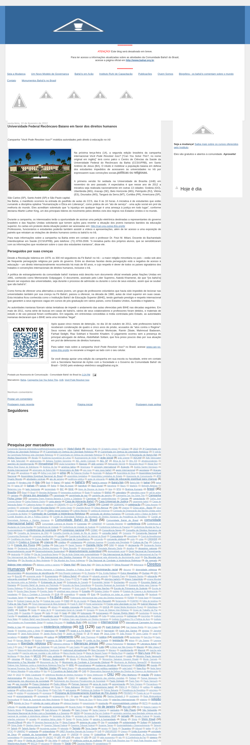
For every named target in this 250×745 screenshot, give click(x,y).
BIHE (71, 489)
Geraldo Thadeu (91, 607)
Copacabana (116, 536)
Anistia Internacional (18, 470)
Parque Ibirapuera (149, 678)
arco (13, 473)
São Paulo (130, 710)
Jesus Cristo (109, 634)
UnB (61, 380)
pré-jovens (71, 690)
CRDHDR (152, 539)
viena (19, 741)
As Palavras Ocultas (80, 473)
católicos (50, 505)
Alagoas (83, 463)
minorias (16, 659)
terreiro (104, 728)
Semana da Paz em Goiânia (97, 713)
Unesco (124, 731)
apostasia (144, 470)
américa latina (68, 467)
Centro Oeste (66, 508)
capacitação (139, 498)
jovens (24, 637)
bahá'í (68, 482)
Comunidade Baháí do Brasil (122, 520)
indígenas (132, 616)
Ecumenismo (51, 576)
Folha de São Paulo (18, 604)
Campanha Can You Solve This (42, 380)
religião (156, 699)
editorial (84, 576)
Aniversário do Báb (69, 470)
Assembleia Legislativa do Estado (106, 476)
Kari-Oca (148, 637)
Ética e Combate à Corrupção (36, 594)
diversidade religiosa (146, 569)
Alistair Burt (152, 464)
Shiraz (124, 719)
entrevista (53, 588)
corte (132, 539)
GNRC (11, 610)
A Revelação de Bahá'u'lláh (143, 454)
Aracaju (157, 470)
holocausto (86, 613)
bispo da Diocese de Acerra (91, 489)
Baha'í (57, 482)
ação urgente (123, 458)
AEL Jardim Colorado (86, 461)
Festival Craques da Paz (28, 601)
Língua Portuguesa (114, 644)
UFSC (10, 731)
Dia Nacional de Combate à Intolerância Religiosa (115, 560)
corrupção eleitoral (116, 539)
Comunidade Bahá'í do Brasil (76, 520)
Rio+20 (126, 706)
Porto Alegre (42, 690)
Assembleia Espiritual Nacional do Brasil (42, 476)
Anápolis (125, 467)
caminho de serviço (102, 495)
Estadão (86, 591)
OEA (10, 675)
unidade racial (59, 734)
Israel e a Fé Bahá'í (81, 630)
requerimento (89, 703)
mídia (129, 656)
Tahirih (14, 728)
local (30, 647)
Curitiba (45, 545)
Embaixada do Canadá (77, 582)
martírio (130, 653)
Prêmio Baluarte (111, 690)
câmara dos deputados (36, 495)
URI (86, 737)
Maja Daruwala (98, 650)
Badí (48, 483)
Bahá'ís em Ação (84, 73)
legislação (118, 640)
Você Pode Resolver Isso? (146, 741)
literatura (131, 643)
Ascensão (97, 473)
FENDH (130, 598)
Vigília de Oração (35, 740)
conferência (133, 523)
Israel (62, 630)
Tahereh (157, 725)
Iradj (98, 627)
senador (33, 719)
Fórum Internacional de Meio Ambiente (49, 604)
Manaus (112, 650)
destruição (16, 554)
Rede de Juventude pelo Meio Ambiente (41, 700)
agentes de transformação (21, 463)
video (10, 740)
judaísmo (38, 637)
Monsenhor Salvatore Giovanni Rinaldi (120, 659)
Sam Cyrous (81, 710)
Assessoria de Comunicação (139, 476)
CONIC (94, 530)
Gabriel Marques (149, 604)
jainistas (145, 631)
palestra (83, 678)
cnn (42, 511)
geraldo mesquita (70, 607)
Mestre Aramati (115, 656)
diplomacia (138, 565)
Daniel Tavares (75, 545)
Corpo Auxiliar (42, 539)
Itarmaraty (109, 630)
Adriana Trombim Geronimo (58, 461)
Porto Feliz (57, 690)
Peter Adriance (72, 687)
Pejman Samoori (79, 684)
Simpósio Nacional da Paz (47, 722)
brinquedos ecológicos (71, 493)
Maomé (141, 650)
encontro (133, 582)
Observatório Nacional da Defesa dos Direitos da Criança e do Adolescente (124, 671)
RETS (145, 703)
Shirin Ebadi (148, 719)
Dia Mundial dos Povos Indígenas (69, 560)
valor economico (107, 737)
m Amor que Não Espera (121, 647)
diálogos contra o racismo (48, 565)
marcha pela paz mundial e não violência (40, 653)
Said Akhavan (51, 710)
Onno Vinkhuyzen (95, 675)
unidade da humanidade (34, 734)
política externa (26, 690)
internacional (109, 622)
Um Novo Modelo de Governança (50, 73)
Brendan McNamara (48, 493)
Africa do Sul (119, 461)
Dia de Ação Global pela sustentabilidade (80, 554)
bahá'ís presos (99, 482)
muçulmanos (84, 665)
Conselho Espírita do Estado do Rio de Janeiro (75, 533)
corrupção (98, 539)
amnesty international (105, 467)
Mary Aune (144, 653)
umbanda (33, 731)
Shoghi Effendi (15, 722)
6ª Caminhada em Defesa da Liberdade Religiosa (79, 455)
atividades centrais (35, 479)
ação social (106, 457)
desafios (130, 548)
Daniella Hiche (94, 545)
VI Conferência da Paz (135, 737)
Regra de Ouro (86, 700)
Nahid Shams (68, 668)
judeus (50, 637)
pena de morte (100, 684)
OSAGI (71, 678)
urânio (77, 737)
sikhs (29, 722)
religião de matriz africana (46, 703)
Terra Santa (91, 728)
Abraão (34, 458)
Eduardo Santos (136, 576)
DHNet (27, 554)
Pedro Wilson (60, 684)
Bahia (23, 380)
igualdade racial (51, 616)
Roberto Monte (14, 710)
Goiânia (23, 610)
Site (102, 722)
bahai (147, 482)
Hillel (73, 613)
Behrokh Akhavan (149, 486)
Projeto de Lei (143, 693)
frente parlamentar (94, 604)
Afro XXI (133, 461)
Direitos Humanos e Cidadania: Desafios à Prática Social (63, 570)
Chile (115, 507)
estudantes (13, 594)
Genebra (32, 607)
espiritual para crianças (67, 591)
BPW (118, 489)
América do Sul (50, 467)
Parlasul (132, 678)
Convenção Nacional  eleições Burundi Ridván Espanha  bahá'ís (35, 449)
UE (156, 728)
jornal (155, 634)
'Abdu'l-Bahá (74, 448)
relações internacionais (123, 699)
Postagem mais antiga (148, 404)
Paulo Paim (134, 681)
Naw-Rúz (141, 668)
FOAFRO (134, 601)
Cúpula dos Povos (24, 545)
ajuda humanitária (67, 464)
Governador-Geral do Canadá (69, 610)
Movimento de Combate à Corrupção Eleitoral (86, 662)
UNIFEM (75, 734)
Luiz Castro (74, 647)
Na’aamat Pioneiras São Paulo (22, 668)
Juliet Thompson (88, 637)
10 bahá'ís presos (109, 449)
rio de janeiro (106, 706)
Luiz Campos (59, 647)
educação (152, 576)
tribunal (138, 728)
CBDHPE (61, 505)
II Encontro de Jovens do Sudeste (80, 616)
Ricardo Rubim (75, 707)
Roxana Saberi (32, 710)
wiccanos (45, 743)
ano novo (87, 470)
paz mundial (22, 684)
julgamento (65, 636)
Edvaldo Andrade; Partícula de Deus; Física (51, 579)
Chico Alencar (101, 507)
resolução (103, 703)
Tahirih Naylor (29, 728)
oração (145, 674)
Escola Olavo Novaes (27, 591)
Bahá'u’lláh (135, 483)
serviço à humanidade (104, 719)
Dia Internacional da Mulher (117, 554)
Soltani (143, 722)
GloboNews (152, 607)
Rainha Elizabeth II (116, 696)
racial (86, 696)
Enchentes (119, 582)
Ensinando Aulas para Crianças (143, 585)
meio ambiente (54, 656)
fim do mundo (80, 601)
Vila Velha (52, 741)
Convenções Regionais (18, 536)
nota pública (34, 671)
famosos (42, 598)
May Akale (25, 656)
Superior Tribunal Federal (55, 725)
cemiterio (12, 508)
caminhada (58, 495)
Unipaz (86, 734)
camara (14, 495)
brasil (150, 489)
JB (88, 634)
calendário (121, 492)
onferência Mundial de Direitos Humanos (64, 675)
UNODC (49, 737)
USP (94, 737)
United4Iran (100, 734)
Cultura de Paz (140, 542)
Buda (87, 493)
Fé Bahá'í (56, 597)
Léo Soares (144, 640)
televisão (65, 728)
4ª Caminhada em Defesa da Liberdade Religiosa (68, 451)
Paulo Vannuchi (151, 681)
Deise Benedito (70, 548)
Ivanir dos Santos (128, 630)
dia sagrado (151, 560)
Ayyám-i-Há (25, 482)
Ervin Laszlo (80, 588)
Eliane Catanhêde (134, 579)
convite (61, 536)
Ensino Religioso (15, 588)
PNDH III (123, 687)
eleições (96, 579)
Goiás (34, 610)
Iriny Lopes (152, 627)
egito (85, 579)
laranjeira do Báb (54, 640)
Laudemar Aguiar (74, 640)
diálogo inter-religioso (20, 564)
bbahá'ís (134, 486)
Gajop (10, 607)
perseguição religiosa (39, 687)
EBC (156, 573)
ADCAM (137, 457)
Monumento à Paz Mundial (22, 662)
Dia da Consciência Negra (46, 554)
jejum (96, 633)
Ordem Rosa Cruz (35, 678)
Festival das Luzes (51, 601)
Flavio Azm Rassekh (100, 601)
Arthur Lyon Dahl (48, 473)
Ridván (89, 707)
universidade (117, 734)
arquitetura (24, 473)
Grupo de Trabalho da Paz (145, 610)
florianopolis (120, 601)
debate (121, 545)
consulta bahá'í (110, 533)
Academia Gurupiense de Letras (56, 458)
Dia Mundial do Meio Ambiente (36, 560)
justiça (103, 637)
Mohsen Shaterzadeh (54, 659)
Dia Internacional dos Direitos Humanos (61, 557)
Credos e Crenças (29, 542)
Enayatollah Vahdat (101, 582)
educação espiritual (17, 579)
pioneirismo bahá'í (104, 687)
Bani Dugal (97, 485)
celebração (134, 504)
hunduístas (144, 613)
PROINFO (128, 693)
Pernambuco (152, 684)
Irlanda (11, 631)
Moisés (73, 659)
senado (125, 716)
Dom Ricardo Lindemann (70, 573)
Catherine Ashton (34, 505)
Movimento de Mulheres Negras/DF (130, 662)
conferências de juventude (41, 530)
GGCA (106, 607)
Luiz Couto (89, 647)
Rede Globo (69, 700)
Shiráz (134, 719)
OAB (84, 671)
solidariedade (129, 722)
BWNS (108, 492)
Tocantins (126, 728)
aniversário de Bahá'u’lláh (44, 470)
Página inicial (85, 404)
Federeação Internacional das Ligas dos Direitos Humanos (97, 598)
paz (9, 684)
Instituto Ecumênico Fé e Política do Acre (131, 619)
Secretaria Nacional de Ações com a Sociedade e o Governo (38, 713)
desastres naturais (147, 548)
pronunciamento (24, 696)
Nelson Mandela (18, 671)
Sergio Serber (82, 719)
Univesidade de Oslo (32, 737)
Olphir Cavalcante (33, 675)
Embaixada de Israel (51, 582)
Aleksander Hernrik (116, 464)
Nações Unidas (48, 668)
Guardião (26, 613)
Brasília (12, 492)
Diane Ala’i (85, 564)
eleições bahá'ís (112, 579)
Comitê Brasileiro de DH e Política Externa (28, 517)
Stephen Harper (33, 725)
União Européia (139, 731)
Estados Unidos (102, 591)
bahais (31, 485)
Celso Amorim (151, 505)
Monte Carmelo (150, 659)
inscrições (145, 616)
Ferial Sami (143, 598)
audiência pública (76, 479)
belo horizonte (32, 489)
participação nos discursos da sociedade (28, 681)
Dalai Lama (59, 545)
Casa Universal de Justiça (113, 501)
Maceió (140, 647)
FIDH (67, 601)
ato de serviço (57, 479)
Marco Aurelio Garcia (72, 653)
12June (125, 448)
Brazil (33, 493)
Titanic (115, 728)
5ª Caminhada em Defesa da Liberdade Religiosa (123, 451)
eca (9, 576)
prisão (10, 693)
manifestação (127, 650)
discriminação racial (106, 569)
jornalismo (12, 637)
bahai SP (18, 486)
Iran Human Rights (135, 627)
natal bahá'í (127, 668)
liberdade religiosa (33, 643)
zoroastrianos (102, 743)
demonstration (87, 548)
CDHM (91, 504)
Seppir (69, 719)
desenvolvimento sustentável (85, 551)
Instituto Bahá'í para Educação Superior (40, 619)
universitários (14, 737)
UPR (68, 737)
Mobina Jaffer (31, 659)
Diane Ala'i (70, 564)
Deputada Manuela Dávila (110, 548)
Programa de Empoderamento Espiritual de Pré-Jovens (86, 693)
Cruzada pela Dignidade (118, 542)
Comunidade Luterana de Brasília (57, 524)
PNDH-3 (135, 687)
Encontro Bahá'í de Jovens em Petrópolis (40, 585)
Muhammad (126, 665)
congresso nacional (73, 530)
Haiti (56, 613)
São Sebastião (149, 710)
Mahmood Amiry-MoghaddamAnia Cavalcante (38, 650)
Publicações (145, 73)
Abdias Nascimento (17, 457)
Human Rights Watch (124, 613)
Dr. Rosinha (90, 573)
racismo (97, 696)
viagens (153, 737)
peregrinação (118, 684)
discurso (127, 570)
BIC (62, 489)
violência (65, 741)
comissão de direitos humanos (105, 513)
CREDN (11, 542)
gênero (54, 607)
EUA (57, 594)
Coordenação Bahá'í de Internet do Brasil (87, 536)
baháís (42, 485)
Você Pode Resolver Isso (77, 380)
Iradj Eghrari (113, 627)
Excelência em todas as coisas (115, 594)
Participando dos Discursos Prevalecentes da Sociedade (79, 681)
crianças (48, 542)
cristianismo (76, 542)
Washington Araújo (17, 743)
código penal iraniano (58, 510)
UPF (59, 737)
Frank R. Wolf (76, 604)
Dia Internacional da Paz (146, 554)
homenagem (102, 613)
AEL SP (104, 461)
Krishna (38, 640)
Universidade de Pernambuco (143, 734)
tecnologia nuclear (48, 728)
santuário (115, 710)
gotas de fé (46, 610)
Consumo (127, 533)
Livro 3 (11, 647)
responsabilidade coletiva (125, 703)
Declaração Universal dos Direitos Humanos (38, 548)
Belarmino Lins (14, 489)
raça (76, 696)
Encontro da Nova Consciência (76, 585)
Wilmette (57, 743)
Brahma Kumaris (133, 489)
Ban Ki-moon (67, 485)
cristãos (62, 542)
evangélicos (69, 594)
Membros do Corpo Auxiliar (79, 656)
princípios (153, 690)
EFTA (76, 579)
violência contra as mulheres (87, 740)
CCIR (80, 504)
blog (110, 489)
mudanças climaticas (106, 665)
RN (138, 707)
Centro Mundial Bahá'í (44, 507)
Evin (93, 594)
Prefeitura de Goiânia (90, 690)
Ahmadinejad (45, 463)
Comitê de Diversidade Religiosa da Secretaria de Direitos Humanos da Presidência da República (100, 517)
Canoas (124, 498)
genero (43, 607)
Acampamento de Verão (86, 458)
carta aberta (55, 501)
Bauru (123, 486)
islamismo (49, 630)
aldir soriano (97, 463)
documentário (14, 573)
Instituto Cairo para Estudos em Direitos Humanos (85, 619)
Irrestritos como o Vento (29, 631)
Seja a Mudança (16, 73)
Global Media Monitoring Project (128, 607)
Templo (76, 728)
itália (98, 631)
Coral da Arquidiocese (151, 536)
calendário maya (137, 493)
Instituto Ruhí (73, 622)
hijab (64, 613)
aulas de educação (96, 479)
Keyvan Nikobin (23, 640)
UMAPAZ (21, 731)
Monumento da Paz (49, 662)
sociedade (113, 722)
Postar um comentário (20, 398)
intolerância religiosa (58, 627)
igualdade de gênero (28, 616)
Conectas (82, 523)
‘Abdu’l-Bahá (91, 449)
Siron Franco (68, 722)
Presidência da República (134, 690)
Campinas (91, 498)
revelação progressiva (53, 707)
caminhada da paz (78, 495)
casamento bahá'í (141, 502)
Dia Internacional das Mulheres (22, 557)
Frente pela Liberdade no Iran (121, 604)
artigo (63, 472)
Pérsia (57, 687)
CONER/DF (96, 524)
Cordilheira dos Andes (21, 539)
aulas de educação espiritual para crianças (133, 478)
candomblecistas (108, 499)
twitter (148, 728)
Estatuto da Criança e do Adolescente (140, 591)
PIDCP (88, 687)
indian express (116, 616)
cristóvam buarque (95, 542)
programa (46, 693)
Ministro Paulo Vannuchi (148, 656)
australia (11, 483)
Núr (45, 671)
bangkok (82, 485)
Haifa (48, 613)
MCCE (37, 656)
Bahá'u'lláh (118, 482)
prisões (20, 693)
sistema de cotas (88, 722)
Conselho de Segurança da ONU (33, 533)
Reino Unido (102, 700)
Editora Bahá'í (69, 576)
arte (35, 473)
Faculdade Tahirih (16, 598)
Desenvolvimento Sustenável (50, 551)
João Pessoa (126, 634)
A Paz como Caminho (116, 455)
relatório (143, 700)
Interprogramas (33, 627)
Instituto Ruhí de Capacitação (116, 73)
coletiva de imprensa (100, 511)
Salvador (66, 710)
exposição (139, 594)
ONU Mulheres (129, 674)
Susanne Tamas (105, 725)
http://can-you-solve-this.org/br (108, 226)
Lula (101, 646)
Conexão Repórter (114, 524)
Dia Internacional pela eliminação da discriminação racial (113, 557)
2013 (135, 448)
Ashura (109, 473)
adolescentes (36, 461)
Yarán (68, 743)
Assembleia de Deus (126, 473)
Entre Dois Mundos (35, 588)
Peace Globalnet (40, 684)
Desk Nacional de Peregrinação (145, 551)
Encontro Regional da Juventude (110, 585)
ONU (110, 674)
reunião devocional (28, 707)
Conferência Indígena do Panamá (114, 527)
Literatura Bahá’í (148, 643)
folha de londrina (150, 601)
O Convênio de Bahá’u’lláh (64, 671)
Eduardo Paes (118, 576)
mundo (153, 665)
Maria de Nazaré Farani (97, 653)
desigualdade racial (116, 551)
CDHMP (105, 504)
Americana (85, 467)
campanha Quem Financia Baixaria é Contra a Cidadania (55, 499)
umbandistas (48, 731)
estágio (116, 591)
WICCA (34, 743)
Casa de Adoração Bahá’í (79, 501)
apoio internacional (125, 470)
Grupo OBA (13, 613)
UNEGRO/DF (111, 731)
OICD (18, 675)
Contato (11, 80)
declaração (133, 545)
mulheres (140, 665)
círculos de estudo (27, 510)
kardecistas (135, 637)
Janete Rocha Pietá (53, 634)
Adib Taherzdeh (18, 461)
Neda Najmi (155, 668)
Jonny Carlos (142, 634)
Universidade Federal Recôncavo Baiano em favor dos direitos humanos (62, 126)
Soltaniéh (156, 722)
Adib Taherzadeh (153, 458)
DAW (111, 545)
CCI (71, 505)
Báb (37, 482)
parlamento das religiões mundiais (108, 678)
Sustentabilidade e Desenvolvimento (133, 725)
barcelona (111, 486)
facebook (153, 594)
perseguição (14, 686)
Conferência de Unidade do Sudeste (78, 527)
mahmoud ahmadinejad (75, 650)
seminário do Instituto (85, 716)
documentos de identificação (40, 573)
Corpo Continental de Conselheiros (72, 539)
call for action (155, 493)
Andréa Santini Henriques (146, 467)
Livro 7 (21, 647)
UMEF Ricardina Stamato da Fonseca (76, 731)
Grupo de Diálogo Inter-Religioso (114, 610)
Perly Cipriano (136, 684)
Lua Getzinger (43, 647)
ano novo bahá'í (103, 470)
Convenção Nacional (146, 533)
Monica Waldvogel (89, 659)
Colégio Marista (80, 511)
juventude (118, 637)
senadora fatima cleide (51, 719)
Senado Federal (142, 716)
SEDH (77, 713)
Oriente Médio (56, 678)
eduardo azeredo (100, 576)
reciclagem (134, 696)
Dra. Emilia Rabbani (108, 573)
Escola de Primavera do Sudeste (131, 588)
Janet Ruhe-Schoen (30, 634)
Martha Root (117, 653)
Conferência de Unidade (48, 527)
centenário (24, 508)
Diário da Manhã (103, 565)
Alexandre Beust (136, 464)
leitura (131, 640)
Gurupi (37, 613)
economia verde (33, 576)
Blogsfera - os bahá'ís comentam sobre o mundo (206, 73)
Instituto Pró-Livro (54, 622)
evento (82, 594)
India (104, 616)
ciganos (125, 508)
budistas (97, 493)
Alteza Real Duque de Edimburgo (23, 467)
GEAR (20, 607)
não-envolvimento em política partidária (98, 668)
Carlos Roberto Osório (35, 502)
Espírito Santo (46, 591)
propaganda (43, 696)
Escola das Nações (100, 588)
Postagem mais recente (21, 404)
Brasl (24, 493)
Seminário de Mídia (62, 716)
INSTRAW (92, 622)
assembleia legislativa (77, 476)
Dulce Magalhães (129, 573)
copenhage (132, 536)
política (146, 687)
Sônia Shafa (16, 725)
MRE (71, 665)
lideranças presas (86, 643)
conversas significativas (43, 536)
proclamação (33, 693)
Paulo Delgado (117, 681)
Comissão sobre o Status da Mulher (141, 514)
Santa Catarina (99, 710)
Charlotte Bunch (83, 508)
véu (120, 737)
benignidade (50, 489)
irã (81, 626)
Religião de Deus (21, 703)
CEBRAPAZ (119, 505)
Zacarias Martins (84, 743)
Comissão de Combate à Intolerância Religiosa (58, 513)
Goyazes (91, 610)
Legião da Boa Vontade (97, 640)
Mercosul (99, 656)
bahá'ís (80, 482)
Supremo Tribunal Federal (83, 725)
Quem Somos (165, 73)
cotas (141, 539)
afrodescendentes (149, 461)
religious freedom (71, 703)
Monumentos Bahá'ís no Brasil (39, 80)
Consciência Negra (111, 530)
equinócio (66, 588)
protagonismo (59, 696)
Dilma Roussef (121, 564)
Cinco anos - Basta (142, 507)
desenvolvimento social (19, 551)
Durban (146, 573)
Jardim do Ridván (74, 634)
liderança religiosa (62, 644)
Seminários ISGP (108, 716)
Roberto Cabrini (151, 707)
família (31, 597)
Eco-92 (18, 576)
